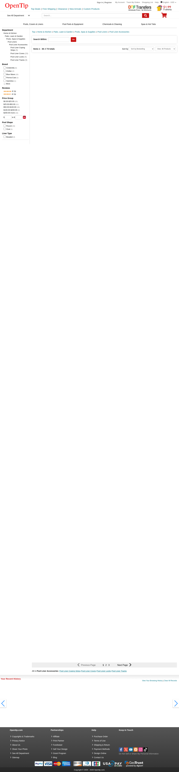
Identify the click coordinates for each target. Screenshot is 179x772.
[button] (168, 2)
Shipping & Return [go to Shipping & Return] (102, 745)
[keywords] (92, 15)
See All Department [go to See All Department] (20, 753)
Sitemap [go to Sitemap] (15, 757)
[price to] (18, 117)
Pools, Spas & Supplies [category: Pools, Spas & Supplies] (85, 32)
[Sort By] (141, 49)
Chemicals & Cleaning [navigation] (112, 24)
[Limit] (165, 49)
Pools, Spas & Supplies (15, 39)
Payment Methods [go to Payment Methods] (102, 749)
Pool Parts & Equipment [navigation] (72, 24)
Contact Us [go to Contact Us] (99, 757)
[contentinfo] (16, 6)
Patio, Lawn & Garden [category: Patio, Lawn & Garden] (63, 32)
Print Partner (58, 741)
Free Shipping (49, 9)
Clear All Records (170, 681)
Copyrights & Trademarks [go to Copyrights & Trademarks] (23, 736)
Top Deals (35, 9)
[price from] (8, 117)
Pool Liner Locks (18, 57)
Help (157, 2)
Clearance (62, 9)
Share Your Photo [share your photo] (20, 749)
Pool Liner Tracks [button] (119, 671)
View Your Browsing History (152, 681)
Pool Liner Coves (19, 53)
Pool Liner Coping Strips (17, 49)
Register (108, 2)
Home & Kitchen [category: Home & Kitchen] (44, 32)
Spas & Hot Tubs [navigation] (148, 24)
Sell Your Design (60, 749)
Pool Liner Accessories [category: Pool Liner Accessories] (119, 32)
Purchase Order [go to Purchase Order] (101, 736)
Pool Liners (12, 42)
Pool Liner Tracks (18, 60)
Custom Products (91, 9)
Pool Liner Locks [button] (103, 671)
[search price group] (24, 117)
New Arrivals (75, 9)
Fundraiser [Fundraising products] (58, 745)
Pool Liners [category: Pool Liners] (102, 32)
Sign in (100, 2)
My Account (119, 2)
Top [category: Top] (33, 32)
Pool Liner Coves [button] (88, 671)
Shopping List (147, 2)
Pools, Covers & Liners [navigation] (33, 24)
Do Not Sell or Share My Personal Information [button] (139, 754)
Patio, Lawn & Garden (14, 36)
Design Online (100, 753)
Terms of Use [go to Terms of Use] (99, 741)
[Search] (145, 15)
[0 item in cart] (164, 16)
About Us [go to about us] (16, 745)
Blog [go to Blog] (55, 757)
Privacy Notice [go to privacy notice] (18, 741)
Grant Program (59, 753)
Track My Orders (133, 2)
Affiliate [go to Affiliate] (56, 736)
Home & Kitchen (10, 33)
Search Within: (40, 39)
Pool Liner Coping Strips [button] (70, 671)
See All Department (15, 15)
